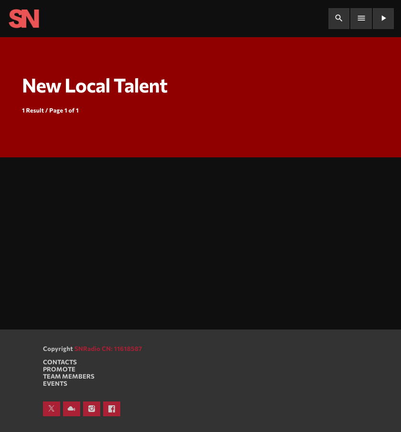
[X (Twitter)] (51, 409)
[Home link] (24, 18)
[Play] (383, 18)
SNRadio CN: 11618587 (108, 348)
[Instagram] (91, 409)
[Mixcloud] (71, 409)
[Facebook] (111, 409)
